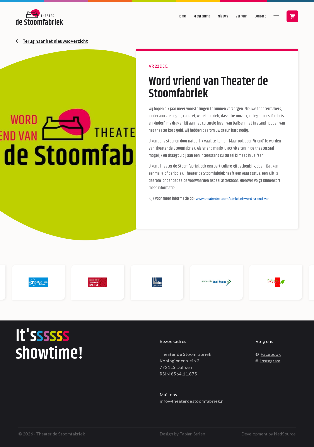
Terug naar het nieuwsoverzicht (55, 41)
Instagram (268, 360)
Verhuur (241, 16)
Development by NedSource (268, 433)
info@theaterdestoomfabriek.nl (192, 401)
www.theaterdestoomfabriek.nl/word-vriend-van (232, 198)
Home (182, 16)
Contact (260, 16)
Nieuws (223, 16)
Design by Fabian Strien (182, 433)
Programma (201, 16)
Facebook (268, 354)
